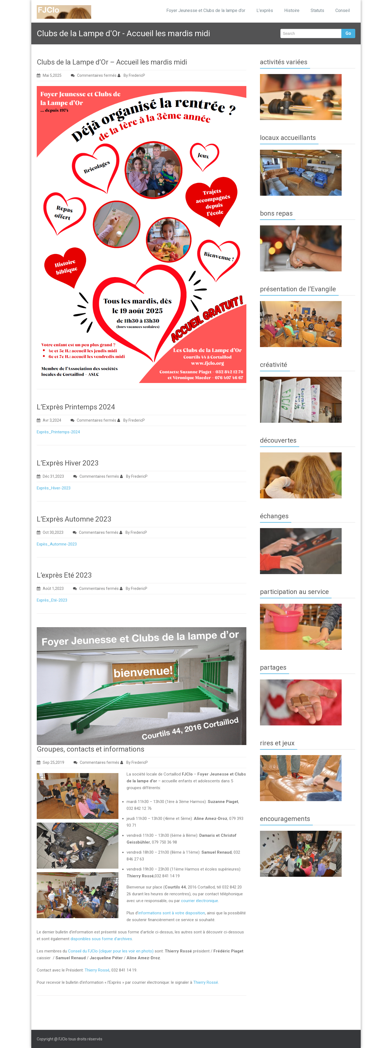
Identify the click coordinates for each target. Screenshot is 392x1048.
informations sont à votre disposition (171, 913)
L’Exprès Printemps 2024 (76, 407)
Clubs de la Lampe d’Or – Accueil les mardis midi (112, 62)
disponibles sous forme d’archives (101, 938)
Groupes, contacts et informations (90, 749)
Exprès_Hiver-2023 (54, 488)
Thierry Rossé (97, 970)
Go (348, 33)
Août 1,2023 (50, 588)
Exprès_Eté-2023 (52, 600)
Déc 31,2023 (50, 476)
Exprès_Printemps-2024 (58, 432)
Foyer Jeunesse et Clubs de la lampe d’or (205, 10)
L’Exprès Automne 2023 (74, 519)
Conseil (342, 10)
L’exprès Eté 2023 (64, 575)
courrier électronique (199, 900)
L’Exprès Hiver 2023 (68, 463)
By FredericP (131, 75)
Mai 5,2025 (49, 75)
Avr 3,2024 (49, 420)
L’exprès (264, 10)
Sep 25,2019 (50, 762)
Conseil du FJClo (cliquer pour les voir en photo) (111, 951)
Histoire (291, 10)
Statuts (317, 10)
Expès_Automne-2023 (57, 544)
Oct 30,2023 (50, 532)
